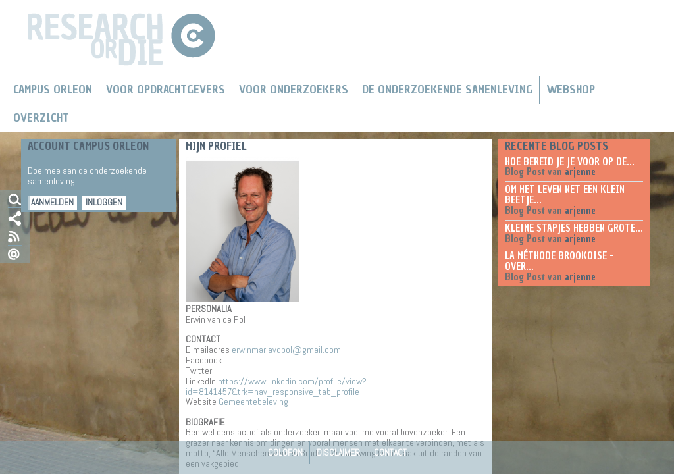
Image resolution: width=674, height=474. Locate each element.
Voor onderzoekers (293, 89)
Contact (390, 452)
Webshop (570, 89)
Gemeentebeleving (253, 402)
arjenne (580, 171)
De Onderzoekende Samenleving (447, 89)
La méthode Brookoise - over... (559, 261)
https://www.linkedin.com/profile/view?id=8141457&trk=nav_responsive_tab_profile (276, 386)
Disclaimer (338, 452)
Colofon (285, 452)
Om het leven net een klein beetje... (565, 195)
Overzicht (41, 118)
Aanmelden (52, 202)
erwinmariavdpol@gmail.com (286, 350)
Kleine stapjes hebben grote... (574, 228)
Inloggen (104, 202)
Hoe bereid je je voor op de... (570, 162)
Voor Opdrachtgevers (165, 89)
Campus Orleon (52, 89)
